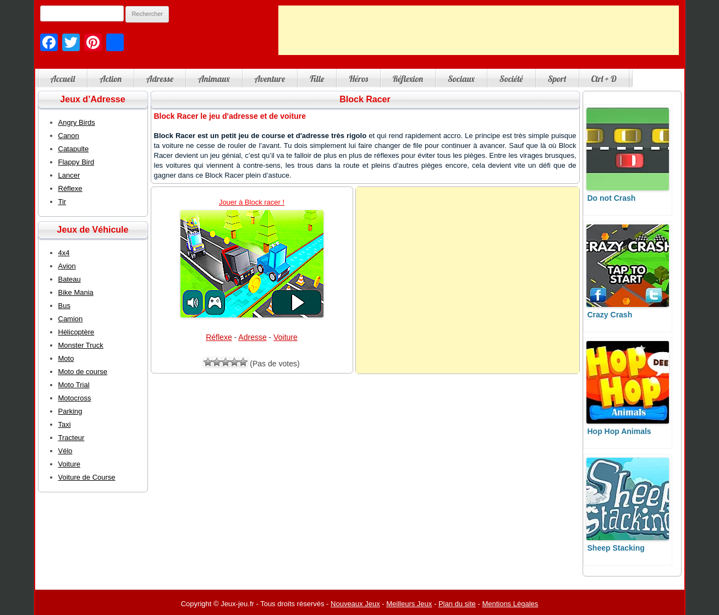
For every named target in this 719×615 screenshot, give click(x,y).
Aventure (270, 78)
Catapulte (73, 149)
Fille (317, 78)
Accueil (63, 78)
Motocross (74, 398)
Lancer (69, 175)
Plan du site (457, 604)
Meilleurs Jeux (409, 604)
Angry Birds (76, 122)
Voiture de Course (87, 477)
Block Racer (365, 99)
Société (511, 78)
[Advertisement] (478, 30)
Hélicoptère (76, 332)
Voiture (285, 337)
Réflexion (408, 78)
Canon (68, 135)
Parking (70, 411)
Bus (64, 305)
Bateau (69, 279)
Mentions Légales (510, 604)
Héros (358, 78)
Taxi (64, 424)
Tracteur (71, 437)
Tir (62, 201)
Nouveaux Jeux (355, 604)
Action (111, 78)
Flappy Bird (76, 162)
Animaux (213, 78)
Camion (70, 319)
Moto (66, 358)
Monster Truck (80, 345)
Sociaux (461, 78)
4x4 (64, 253)
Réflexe (219, 337)
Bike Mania (76, 292)
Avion (67, 266)
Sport (557, 78)
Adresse (159, 78)
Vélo (65, 451)
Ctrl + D (604, 78)
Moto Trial (74, 385)
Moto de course (83, 371)
